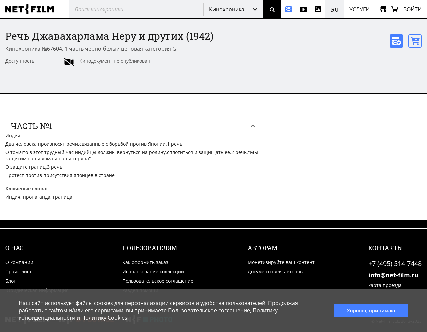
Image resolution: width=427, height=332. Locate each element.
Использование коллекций (153, 271)
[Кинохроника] (288, 9)
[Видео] (303, 9)
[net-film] (32, 9)
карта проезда (385, 285)
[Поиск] (272, 9)
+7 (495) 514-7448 (395, 263)
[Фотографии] (318, 9)
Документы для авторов (275, 271)
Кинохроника (226, 9)
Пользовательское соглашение (157, 281)
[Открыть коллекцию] (383, 9)
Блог (10, 281)
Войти (412, 9)
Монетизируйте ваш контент (281, 262)
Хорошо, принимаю (371, 310)
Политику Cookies (104, 317)
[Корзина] (394, 9)
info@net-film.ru (393, 275)
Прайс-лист (18, 271)
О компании (19, 262)
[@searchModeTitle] (133, 9)
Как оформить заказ (145, 262)
